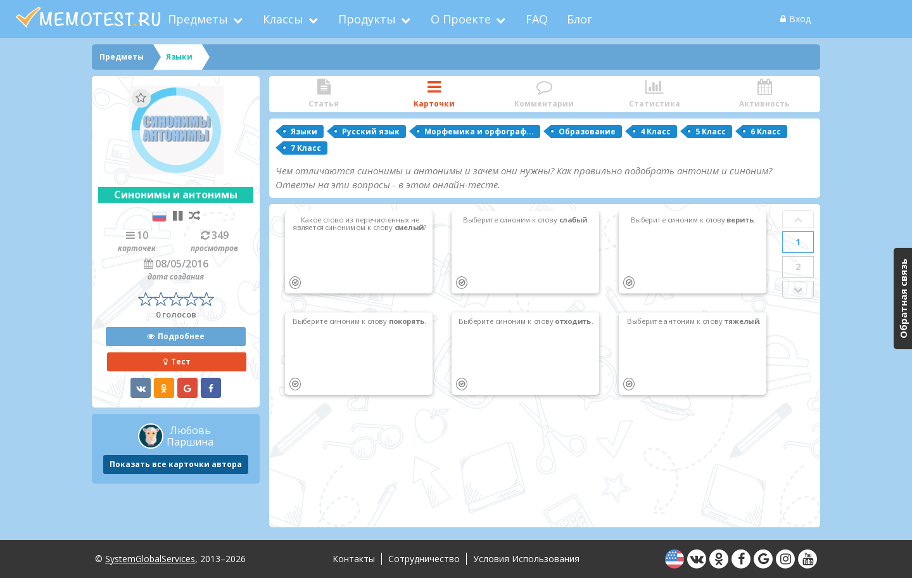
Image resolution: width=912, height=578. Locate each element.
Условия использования (526, 559)
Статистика (654, 94)
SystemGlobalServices (150, 559)
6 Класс (765, 131)
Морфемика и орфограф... (479, 131)
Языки (304, 131)
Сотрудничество (424, 559)
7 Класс (306, 148)
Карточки (434, 94)
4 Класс (655, 131)
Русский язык (371, 131)
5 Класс (710, 131)
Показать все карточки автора (176, 464)
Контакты (353, 559)
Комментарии (544, 94)
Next (798, 290)
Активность (764, 94)
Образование (587, 131)
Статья (323, 94)
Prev (798, 219)
